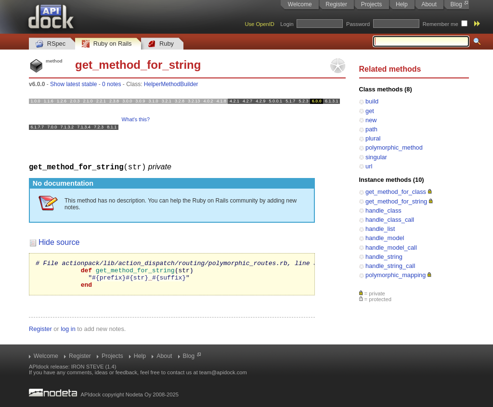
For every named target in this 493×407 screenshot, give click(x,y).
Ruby (161, 44)
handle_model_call (391, 247)
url (368, 166)
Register (336, 4)
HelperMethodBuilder (171, 84)
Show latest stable (73, 84)
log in (68, 334)
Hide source (59, 242)
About (428, 4)
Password (358, 24)
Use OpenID (259, 24)
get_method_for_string (396, 201)
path (371, 129)
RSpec (50, 44)
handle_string (383, 256)
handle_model (384, 238)
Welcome (300, 4)
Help (402, 4)
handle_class (383, 210)
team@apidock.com (223, 372)
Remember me (440, 24)
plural (372, 138)
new (370, 120)
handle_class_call (389, 219)
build (371, 101)
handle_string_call (390, 265)
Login (286, 24)
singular (376, 157)
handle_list (380, 228)
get (369, 110)
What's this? (136, 119)
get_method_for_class (395, 191)
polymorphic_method (394, 147)
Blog (456, 4)
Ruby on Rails (106, 44)
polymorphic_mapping (395, 275)
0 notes (111, 84)
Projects (371, 4)
